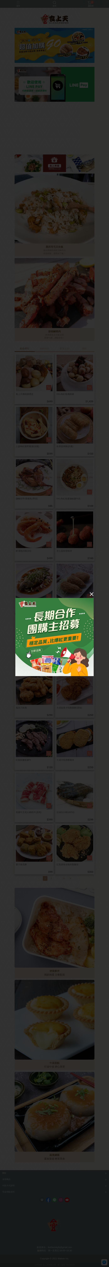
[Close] (91, 594)
